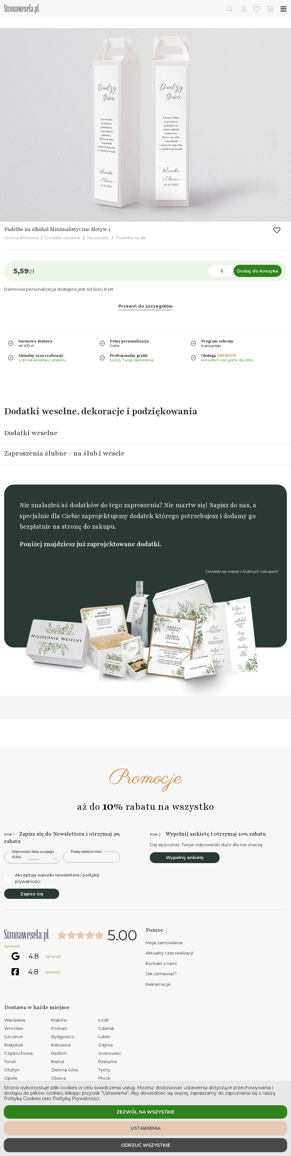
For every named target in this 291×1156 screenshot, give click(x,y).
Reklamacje (158, 984)
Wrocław (13, 1028)
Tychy (104, 1069)
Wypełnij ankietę (185, 857)
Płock (104, 1078)
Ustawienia (145, 1128)
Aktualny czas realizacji (169, 952)
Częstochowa (18, 1053)
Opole (11, 1078)
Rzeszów (107, 1061)
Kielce (57, 1061)
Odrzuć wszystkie (145, 1145)
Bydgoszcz (62, 1036)
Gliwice (58, 1078)
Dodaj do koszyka (257, 270)
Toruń (10, 1061)
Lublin (104, 1036)
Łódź (103, 1019)
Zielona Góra (64, 1069)
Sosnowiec (109, 1053)
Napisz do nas (229, 505)
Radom (59, 1053)
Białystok (13, 1044)
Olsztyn (12, 1069)
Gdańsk (106, 1028)
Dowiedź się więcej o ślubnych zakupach (242, 571)
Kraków (59, 1019)
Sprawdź (12, 946)
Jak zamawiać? (161, 973)
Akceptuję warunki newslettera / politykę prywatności (51, 878)
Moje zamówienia (164, 942)
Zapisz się (31, 893)
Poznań (59, 1028)
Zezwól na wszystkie (145, 1112)
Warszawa (14, 1019)
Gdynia (105, 1044)
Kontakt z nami (161, 963)
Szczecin (13, 1036)
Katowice (61, 1044)
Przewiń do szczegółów (145, 306)
